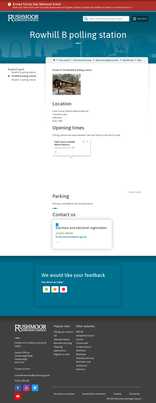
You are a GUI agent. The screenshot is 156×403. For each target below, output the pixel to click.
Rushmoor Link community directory (83, 365)
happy (46, 289)
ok (55, 289)
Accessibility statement (93, 394)
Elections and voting (82, 60)
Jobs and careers (62, 339)
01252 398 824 (65, 233)
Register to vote (62, 354)
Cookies (117, 394)
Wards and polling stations (107, 60)
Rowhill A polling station (24, 72)
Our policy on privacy (64, 394)
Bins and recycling (63, 343)
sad (63, 289)
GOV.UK (79, 332)
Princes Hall (82, 343)
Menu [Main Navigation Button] (140, 18)
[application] (96, 166)
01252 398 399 (22, 381)
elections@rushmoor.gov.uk (72, 237)
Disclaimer (134, 394)
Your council (64, 60)
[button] (83, 142)
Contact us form (22, 369)
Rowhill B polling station (24, 76)
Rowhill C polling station (24, 80)
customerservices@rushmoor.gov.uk (32, 375)
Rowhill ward (128, 60)
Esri (139, 192)
